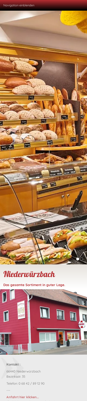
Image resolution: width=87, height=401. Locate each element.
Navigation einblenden (18, 5)
